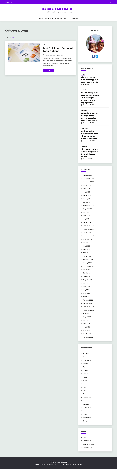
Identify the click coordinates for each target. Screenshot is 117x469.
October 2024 (87, 202)
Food (84, 367)
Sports (66, 18)
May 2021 (86, 327)
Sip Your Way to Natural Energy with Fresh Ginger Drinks (89, 79)
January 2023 (87, 263)
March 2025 (87, 195)
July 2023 (86, 242)
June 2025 (86, 188)
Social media (87, 411)
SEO (84, 401)
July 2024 (86, 212)
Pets (84, 391)
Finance (85, 363)
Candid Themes (77, 464)
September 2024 (88, 205)
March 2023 (87, 256)
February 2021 (88, 337)
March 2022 (87, 297)
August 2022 (87, 280)
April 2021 (86, 330)
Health (83, 74)
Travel (85, 421)
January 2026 (87, 175)
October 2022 (87, 273)
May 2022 (86, 290)
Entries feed (87, 441)
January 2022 (87, 303)
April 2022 (86, 293)
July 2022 (86, 283)
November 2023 (88, 229)
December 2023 (88, 226)
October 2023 (87, 232)
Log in (85, 437)
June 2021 (86, 323)
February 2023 (88, 259)
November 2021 (88, 310)
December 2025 (88, 178)
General (85, 374)
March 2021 (87, 334)
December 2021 (88, 307)
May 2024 (86, 219)
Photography (87, 394)
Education (58, 18)
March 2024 (87, 222)
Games (85, 370)
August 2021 (87, 317)
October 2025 (87, 185)
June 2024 (86, 216)
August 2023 (87, 239)
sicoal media (87, 407)
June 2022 (86, 286)
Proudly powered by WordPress (46, 464)
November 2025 (88, 182)
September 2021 (88, 313)
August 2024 (87, 209)
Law (84, 384)
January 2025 (87, 199)
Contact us (8, 2)
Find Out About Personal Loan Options (58, 49)
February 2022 (88, 300)
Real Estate (84, 146)
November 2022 (88, 269)
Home (41, 18)
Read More (48, 71)
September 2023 (88, 236)
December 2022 (88, 266)
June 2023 (86, 246)
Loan (44, 44)
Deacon (60, 55)
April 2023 (86, 253)
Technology (49, 18)
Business (83, 90)
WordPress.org (88, 447)
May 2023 (86, 249)
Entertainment (88, 360)
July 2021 (86, 320)
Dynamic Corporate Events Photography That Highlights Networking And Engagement (90, 98)
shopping (84, 110)
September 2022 (88, 276)
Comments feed (88, 444)
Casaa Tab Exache (58, 9)
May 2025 (86, 192)
